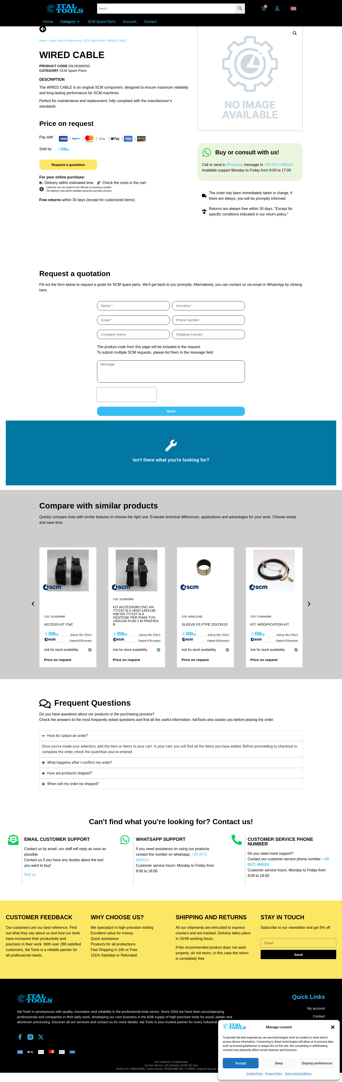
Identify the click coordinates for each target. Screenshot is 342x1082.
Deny (279, 1063)
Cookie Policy (254, 1073)
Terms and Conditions (297, 1073)
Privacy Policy (273, 1073)
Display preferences (317, 1063)
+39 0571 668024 (278, 173)
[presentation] (126, 402)
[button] (332, 1027)
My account (316, 1016)
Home (43, 48)
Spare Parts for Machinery (65, 48)
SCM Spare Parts (94, 48)
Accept (240, 1063)
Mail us (30, 882)
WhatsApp (235, 173)
